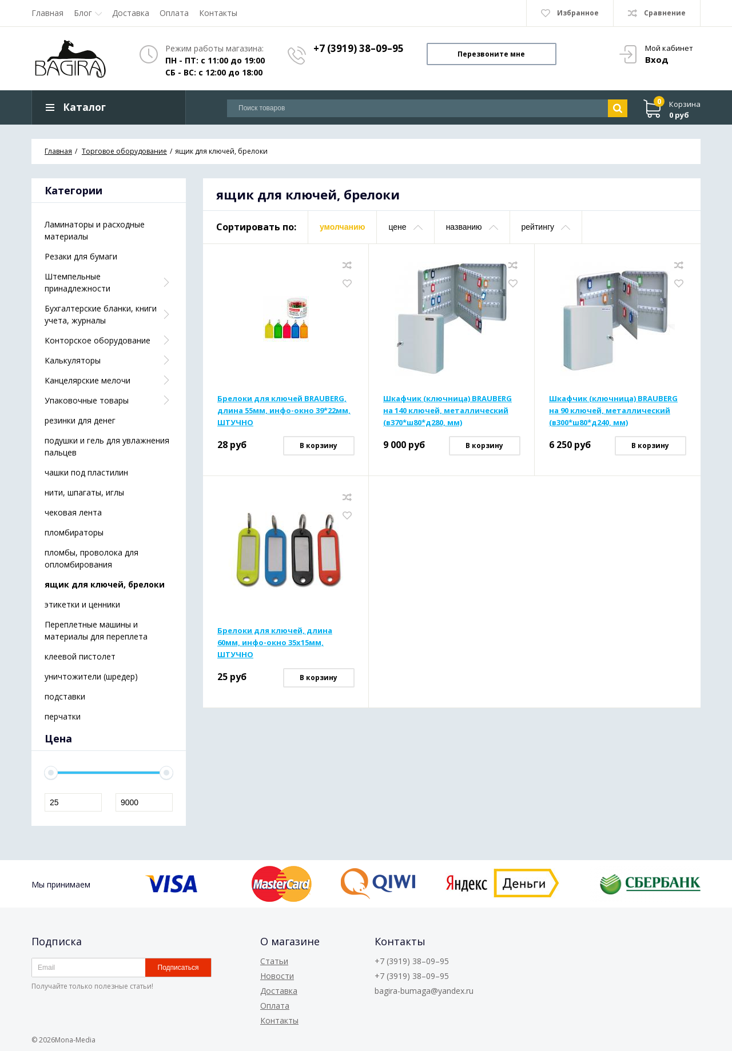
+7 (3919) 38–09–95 (358, 48)
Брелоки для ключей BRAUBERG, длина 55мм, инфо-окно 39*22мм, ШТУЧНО (284, 411)
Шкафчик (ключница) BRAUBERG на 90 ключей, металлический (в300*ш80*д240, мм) (613, 411)
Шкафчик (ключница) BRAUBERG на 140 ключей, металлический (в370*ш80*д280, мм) (447, 411)
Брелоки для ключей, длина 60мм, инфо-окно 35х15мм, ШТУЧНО (274, 643)
